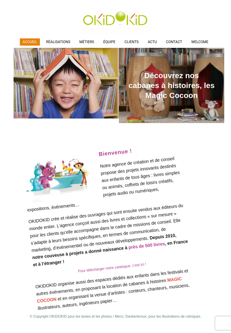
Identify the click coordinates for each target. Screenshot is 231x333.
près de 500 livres (143, 249)
